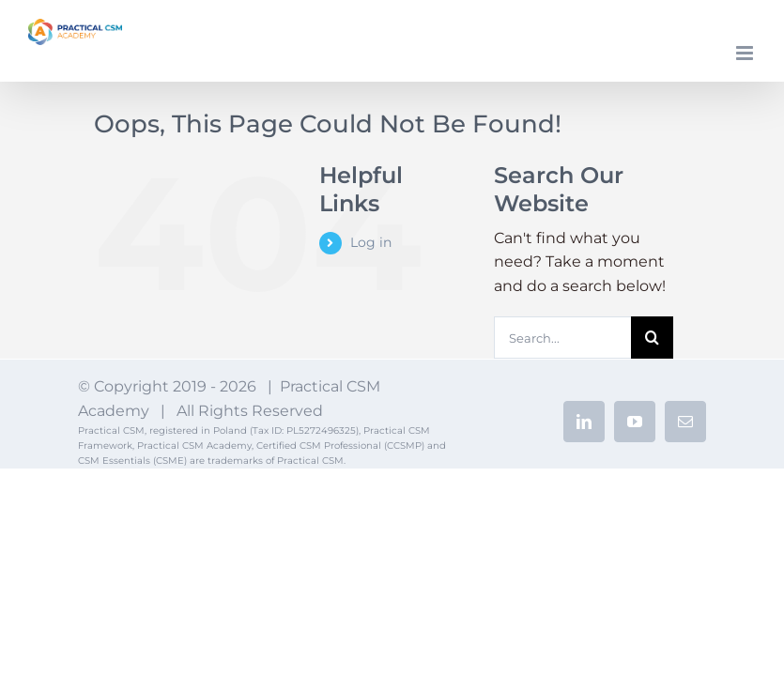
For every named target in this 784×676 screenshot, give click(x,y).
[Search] (652, 337)
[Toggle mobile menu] (746, 53)
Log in (371, 242)
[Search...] (563, 337)
